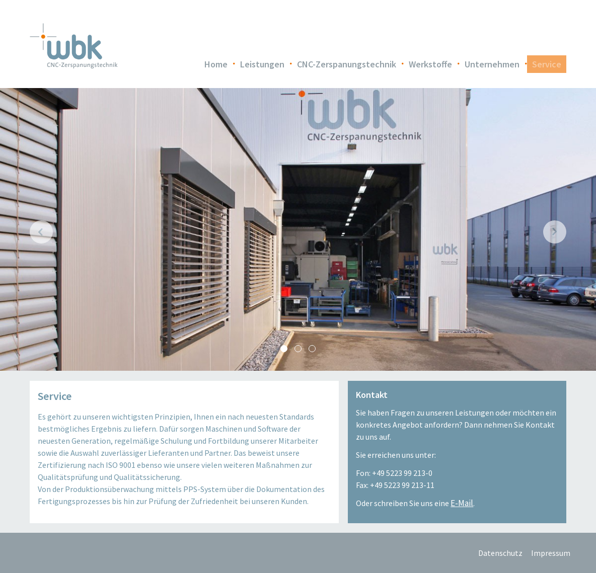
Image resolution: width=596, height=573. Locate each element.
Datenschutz (497, 553)
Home (216, 64)
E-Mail (462, 503)
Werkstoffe (430, 64)
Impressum (550, 553)
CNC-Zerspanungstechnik (346, 64)
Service (546, 64)
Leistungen (262, 64)
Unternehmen (492, 64)
